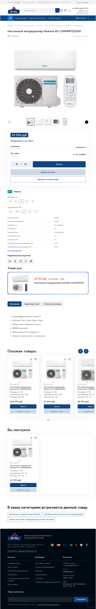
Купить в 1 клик (48, 172)
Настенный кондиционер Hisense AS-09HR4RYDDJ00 (21, 388)
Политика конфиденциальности (22, 551)
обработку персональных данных (48, 604)
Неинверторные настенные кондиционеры (63, 514)
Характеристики (31, 304)
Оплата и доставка (52, 304)
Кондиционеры (21, 18)
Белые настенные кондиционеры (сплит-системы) (31, 519)
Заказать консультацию (48, 179)
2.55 (17, 212)
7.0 (36, 212)
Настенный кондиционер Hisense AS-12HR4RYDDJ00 (21, 467)
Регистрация (84, 2)
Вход (78, 2)
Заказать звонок (82, 13)
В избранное (14, 36)
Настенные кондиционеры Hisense (24, 514)
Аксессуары (13, 584)
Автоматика (12, 574)
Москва (17, 2)
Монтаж (56, 2)
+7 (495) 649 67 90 (80, 8)
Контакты (81, 18)
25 (16, 201)
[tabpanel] (23, 386)
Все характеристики (14, 250)
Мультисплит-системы (38, 18)
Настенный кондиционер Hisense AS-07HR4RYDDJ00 (55, 388)
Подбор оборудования (44, 2)
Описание (14, 304)
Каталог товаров (10, 18)
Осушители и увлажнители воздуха (18, 579)
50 (27, 201)
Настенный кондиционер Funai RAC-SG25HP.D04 (59, 283)
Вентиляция (12, 567)
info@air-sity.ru (83, 11)
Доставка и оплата (29, 2)
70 (32, 201)
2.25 (10, 212)
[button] (86, 122)
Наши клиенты (65, 2)
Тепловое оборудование (18, 571)
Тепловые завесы (54, 18)
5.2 (30, 212)
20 (10, 201)
